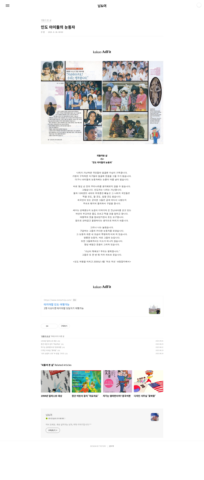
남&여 (102, 5)
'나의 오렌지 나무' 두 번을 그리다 (52, 330)
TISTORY (102, 423)
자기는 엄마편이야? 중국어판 (51, 324)
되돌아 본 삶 (45, 313)
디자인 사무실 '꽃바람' (49, 327)
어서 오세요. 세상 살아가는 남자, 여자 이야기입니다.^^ (69, 401)
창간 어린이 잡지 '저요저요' (50, 321)
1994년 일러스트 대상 (49, 318)
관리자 (111, 423)
